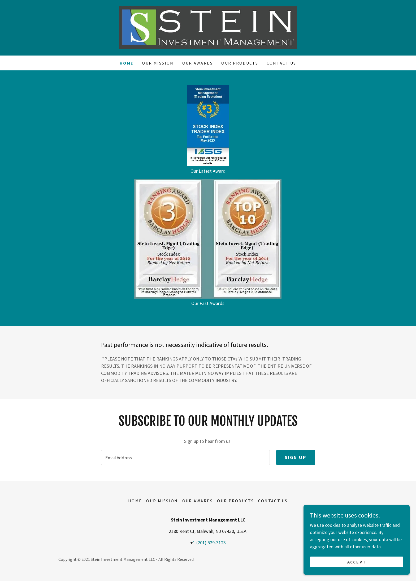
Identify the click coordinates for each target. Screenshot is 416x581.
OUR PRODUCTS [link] (239, 63)
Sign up (295, 457)
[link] (208, 27)
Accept (356, 562)
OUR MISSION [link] (158, 63)
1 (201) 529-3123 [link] (209, 543)
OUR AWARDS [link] (197, 63)
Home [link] (126, 63)
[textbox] (185, 457)
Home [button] (135, 500)
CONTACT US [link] (281, 63)
